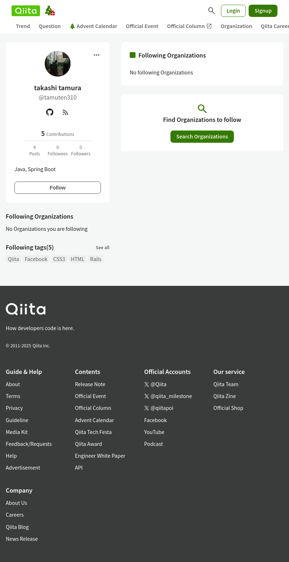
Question (50, 25)
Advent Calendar (93, 25)
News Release (22, 538)
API (79, 467)
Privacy (14, 407)
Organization (236, 25)
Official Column (189, 26)
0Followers (80, 150)
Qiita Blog (17, 526)
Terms (13, 395)
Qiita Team (226, 384)
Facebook (36, 258)
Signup (263, 10)
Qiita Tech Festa (93, 431)
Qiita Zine (224, 395)
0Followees (58, 150)
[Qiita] (26, 10)
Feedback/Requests (29, 443)
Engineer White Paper (100, 455)
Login (233, 10)
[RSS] (66, 112)
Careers (14, 514)
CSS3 (59, 258)
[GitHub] (50, 112)
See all (103, 247)
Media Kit (17, 431)
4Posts (34, 150)
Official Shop (228, 407)
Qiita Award (88, 443)
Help (11, 455)
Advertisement (23, 467)
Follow (58, 188)
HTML (78, 258)
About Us (16, 502)
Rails (95, 258)
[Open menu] (96, 55)
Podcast (153, 443)
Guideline (17, 420)
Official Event (142, 25)
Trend (23, 25)
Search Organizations (202, 136)
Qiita (13, 258)
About (13, 384)
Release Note (90, 384)
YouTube (154, 431)
